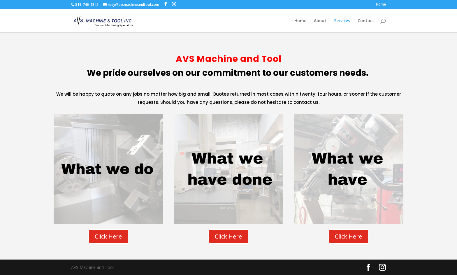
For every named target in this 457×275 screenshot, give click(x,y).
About (320, 21)
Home (381, 5)
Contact (366, 21)
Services (342, 21)
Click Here (108, 236)
